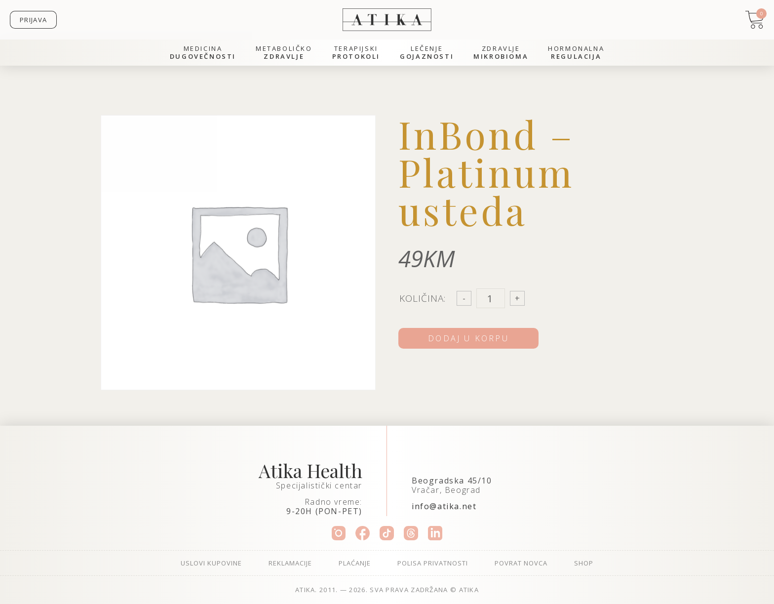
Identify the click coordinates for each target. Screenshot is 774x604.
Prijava (33, 19)
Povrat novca (521, 563)
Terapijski (356, 52)
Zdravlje (500, 52)
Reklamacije (290, 563)
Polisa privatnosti (432, 563)
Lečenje (427, 52)
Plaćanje (355, 563)
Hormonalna (576, 52)
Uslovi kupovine (211, 563)
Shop (583, 563)
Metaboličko (284, 52)
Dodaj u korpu (468, 338)
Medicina (203, 52)
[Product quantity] (490, 298)
